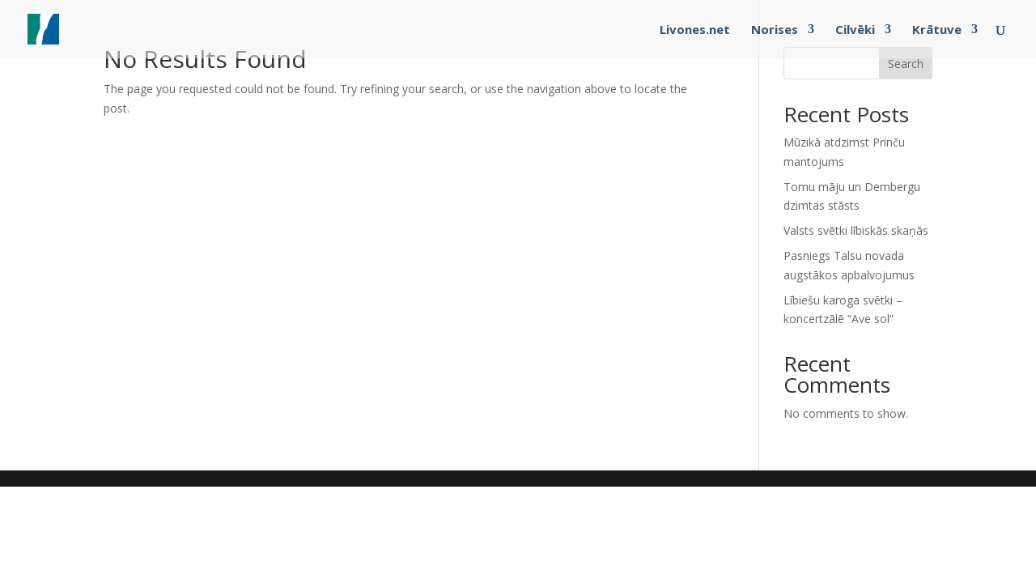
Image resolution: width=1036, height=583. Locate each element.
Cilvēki (855, 30)
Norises (774, 30)
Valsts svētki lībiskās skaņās (855, 230)
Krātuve (937, 30)
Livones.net (695, 30)
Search (905, 63)
